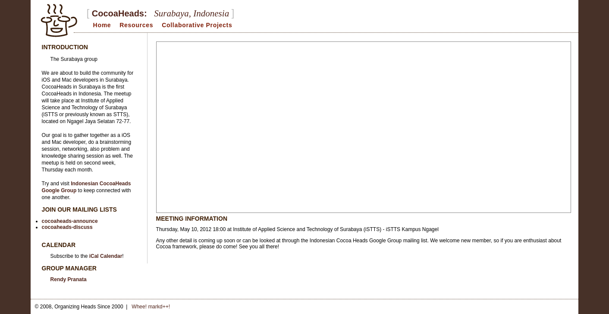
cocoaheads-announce (70, 221)
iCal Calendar (105, 256)
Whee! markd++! (151, 307)
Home (102, 25)
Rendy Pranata (68, 279)
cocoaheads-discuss (67, 227)
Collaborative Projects (197, 25)
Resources (136, 25)
